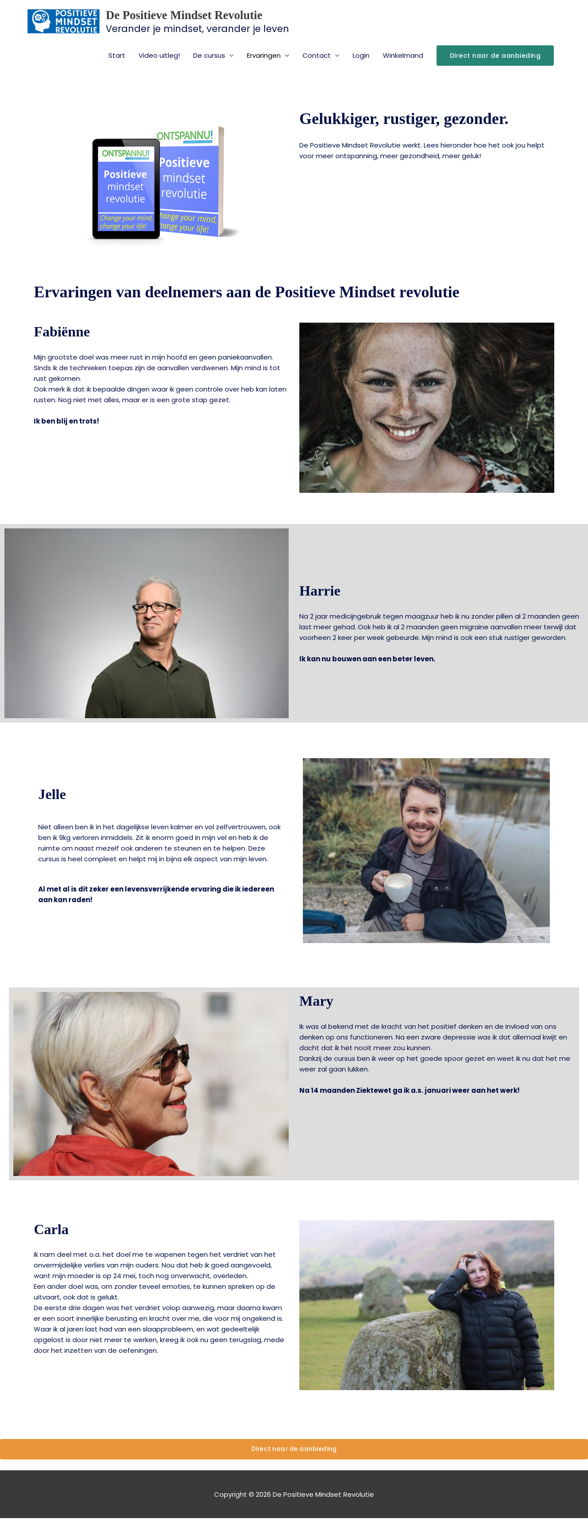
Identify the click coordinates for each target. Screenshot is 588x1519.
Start (116, 56)
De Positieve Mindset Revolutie (209, 14)
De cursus (209, 56)
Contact (316, 56)
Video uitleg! (159, 56)
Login (361, 56)
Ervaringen (264, 56)
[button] (495, 56)
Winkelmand (403, 56)
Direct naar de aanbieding (294, 1450)
